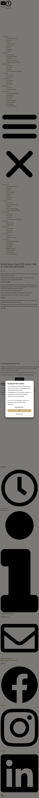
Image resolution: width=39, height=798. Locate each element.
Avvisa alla (19, 414)
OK (19, 410)
